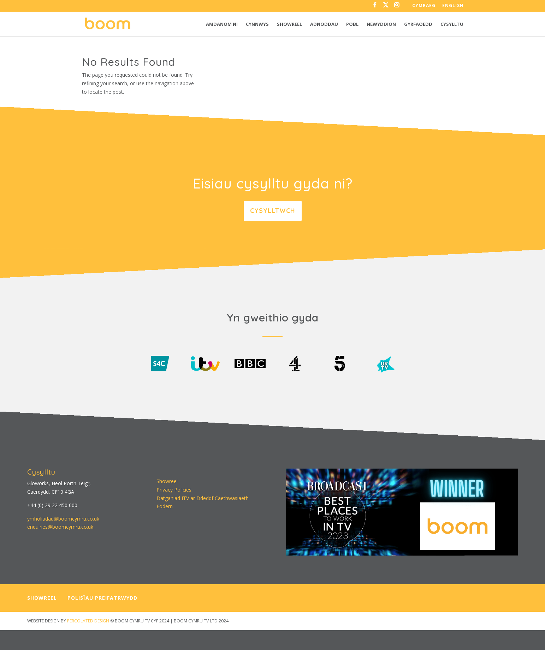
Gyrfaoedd (418, 24)
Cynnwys (257, 24)
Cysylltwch (272, 211)
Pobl (352, 24)
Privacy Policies (173, 489)
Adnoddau (324, 24)
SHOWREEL (42, 597)
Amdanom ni (222, 24)
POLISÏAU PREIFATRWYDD (102, 597)
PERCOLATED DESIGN (88, 621)
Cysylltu (451, 24)
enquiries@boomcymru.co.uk (60, 526)
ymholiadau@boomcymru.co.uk (63, 518)
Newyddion (381, 24)
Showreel (289, 24)
